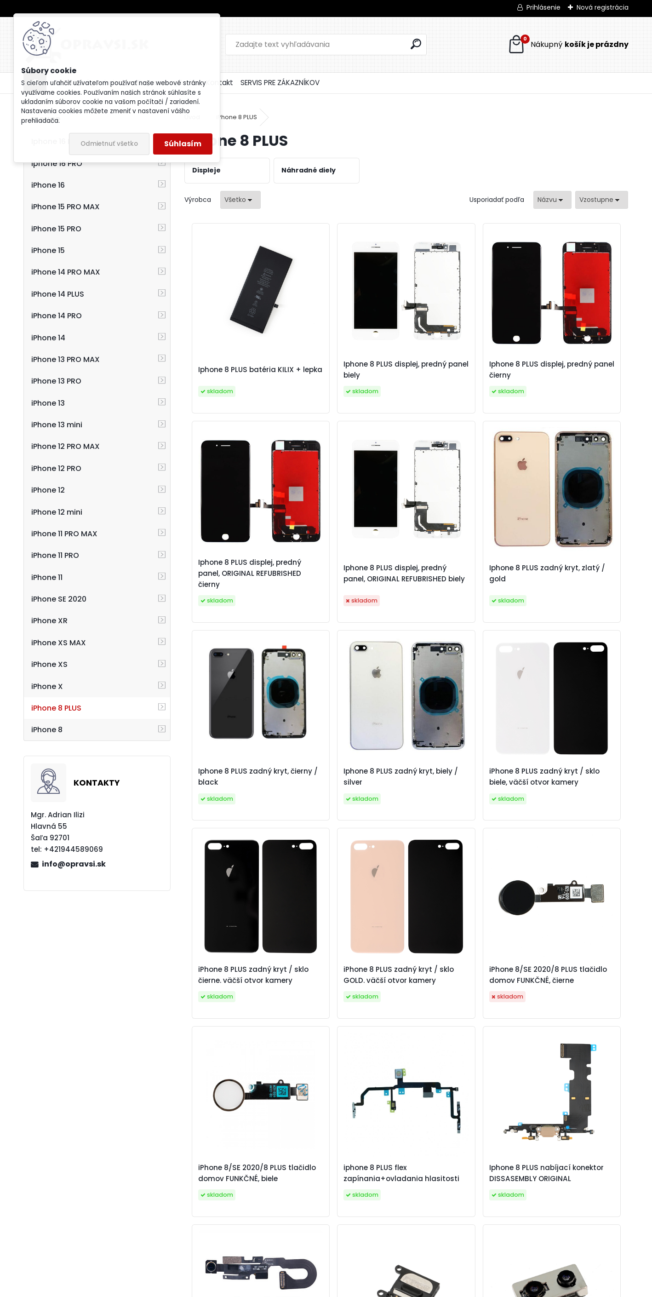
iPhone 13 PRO (56, 381)
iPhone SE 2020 (58, 599)
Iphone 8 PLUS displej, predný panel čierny (454, 375)
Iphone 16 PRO (56, 163)
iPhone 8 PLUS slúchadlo (293, 1206)
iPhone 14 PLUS (57, 294)
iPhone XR (49, 620)
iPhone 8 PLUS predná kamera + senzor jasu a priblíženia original (570, 1002)
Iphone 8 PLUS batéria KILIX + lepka (233, 375)
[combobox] (552, 200)
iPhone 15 (48, 250)
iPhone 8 (47, 729)
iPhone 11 (47, 577)
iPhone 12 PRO (56, 468)
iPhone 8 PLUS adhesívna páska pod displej (516, 1206)
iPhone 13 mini (56, 424)
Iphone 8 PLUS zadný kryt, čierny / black (461, 584)
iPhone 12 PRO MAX (65, 446)
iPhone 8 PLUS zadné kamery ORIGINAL (397, 1206)
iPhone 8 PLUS (56, 708)
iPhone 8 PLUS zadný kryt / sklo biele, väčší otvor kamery (238, 793)
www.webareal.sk (363, 1288)
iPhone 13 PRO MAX (65, 359)
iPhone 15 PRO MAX (65, 206)
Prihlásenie (543, 7)
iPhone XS (49, 664)
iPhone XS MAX (58, 642)
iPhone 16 (48, 185)
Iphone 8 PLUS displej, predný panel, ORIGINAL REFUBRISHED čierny (569, 375)
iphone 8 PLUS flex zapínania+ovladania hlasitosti (345, 1002)
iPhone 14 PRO (56, 315)
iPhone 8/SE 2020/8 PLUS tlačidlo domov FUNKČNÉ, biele (239, 1002)
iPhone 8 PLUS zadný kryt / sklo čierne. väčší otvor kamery (349, 793)
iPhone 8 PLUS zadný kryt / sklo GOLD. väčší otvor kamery (460, 793)
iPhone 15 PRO (56, 229)
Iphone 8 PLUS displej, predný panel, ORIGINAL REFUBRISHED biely (235, 584)
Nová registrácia (603, 7)
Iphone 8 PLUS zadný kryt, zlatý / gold (350, 584)
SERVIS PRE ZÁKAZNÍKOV (280, 82)
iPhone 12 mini (56, 512)
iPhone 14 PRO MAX (65, 272)
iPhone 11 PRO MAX (64, 533)
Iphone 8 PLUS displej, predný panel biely (343, 375)
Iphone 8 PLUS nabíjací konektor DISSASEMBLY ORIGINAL (457, 1002)
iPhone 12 (48, 490)
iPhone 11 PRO (55, 555)
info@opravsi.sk (74, 864)
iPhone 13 (48, 403)
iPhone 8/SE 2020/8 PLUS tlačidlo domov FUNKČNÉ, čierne (572, 793)
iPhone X (47, 686)
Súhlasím (182, 143)
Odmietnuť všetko (109, 143)
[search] (416, 44)
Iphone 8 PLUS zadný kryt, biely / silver (572, 584)
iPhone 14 (48, 338)
